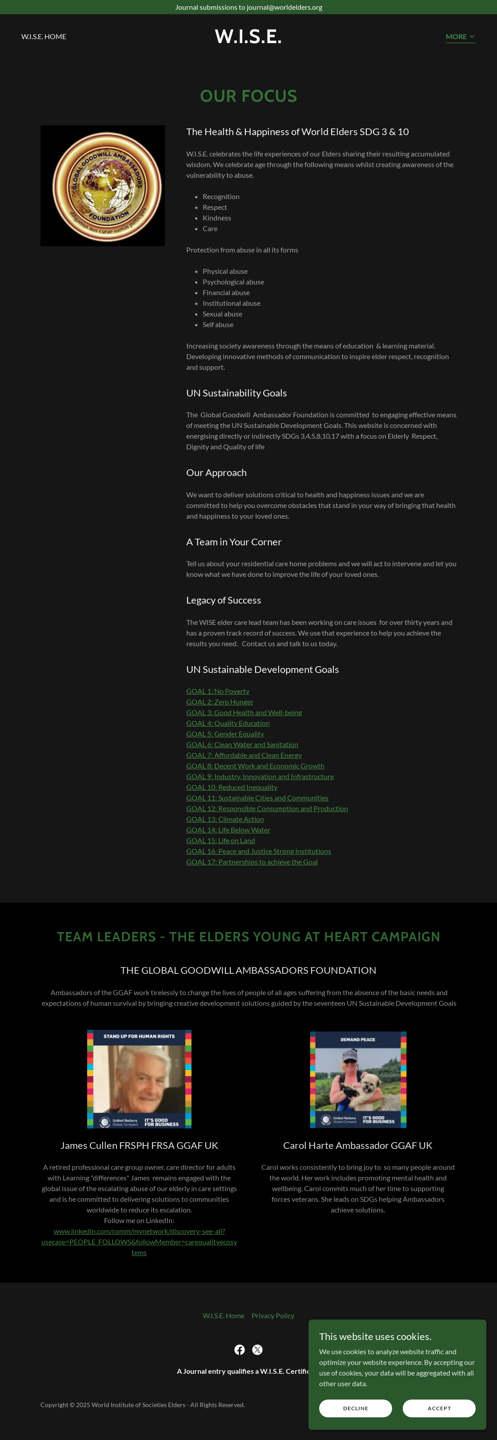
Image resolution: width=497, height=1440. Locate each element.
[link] (249, 40)
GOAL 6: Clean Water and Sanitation (242, 744)
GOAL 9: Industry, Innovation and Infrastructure (260, 776)
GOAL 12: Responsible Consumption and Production (267, 808)
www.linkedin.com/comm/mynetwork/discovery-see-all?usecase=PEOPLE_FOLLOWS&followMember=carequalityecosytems (139, 1241)
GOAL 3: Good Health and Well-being (244, 712)
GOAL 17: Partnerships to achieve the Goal (252, 861)
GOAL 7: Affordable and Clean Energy (244, 755)
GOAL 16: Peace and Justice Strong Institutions (258, 851)
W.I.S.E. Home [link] (43, 36)
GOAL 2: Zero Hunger (219, 701)
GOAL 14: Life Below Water (228, 829)
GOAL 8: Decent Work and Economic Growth (255, 765)
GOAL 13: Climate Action (225, 819)
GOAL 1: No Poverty (217, 691)
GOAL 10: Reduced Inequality (231, 787)
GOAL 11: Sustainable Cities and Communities (257, 797)
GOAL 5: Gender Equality (225, 733)
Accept (439, 1408)
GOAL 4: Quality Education (228, 723)
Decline (356, 1408)
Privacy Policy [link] (273, 1315)
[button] (461, 37)
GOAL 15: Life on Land (220, 840)
